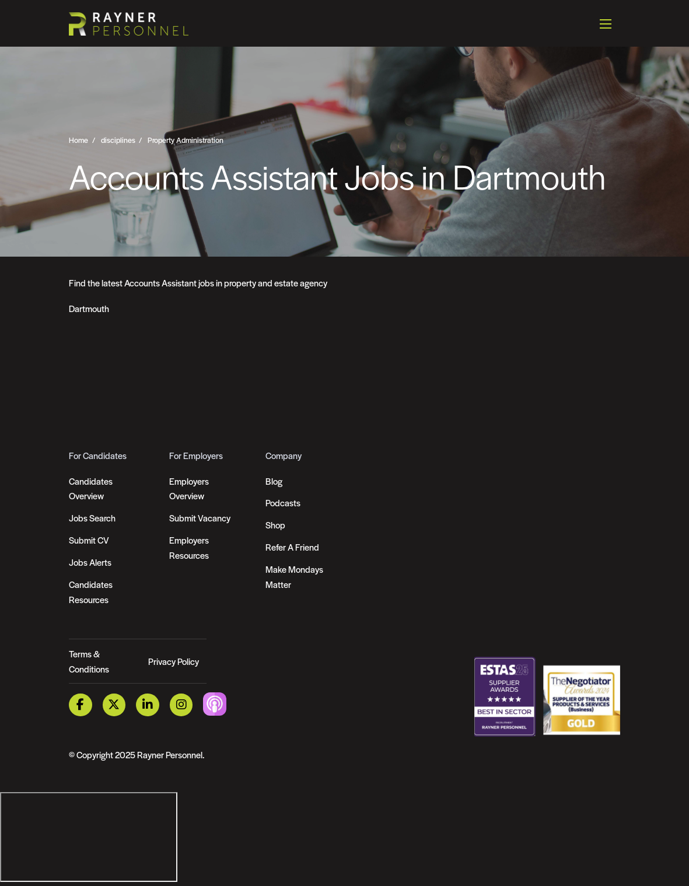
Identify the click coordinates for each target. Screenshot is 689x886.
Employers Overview (189, 488)
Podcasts (282, 502)
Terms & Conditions (89, 661)
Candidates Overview (91, 488)
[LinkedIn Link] (148, 705)
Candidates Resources (91, 591)
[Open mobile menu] (605, 23)
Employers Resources (189, 547)
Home (78, 140)
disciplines (118, 140)
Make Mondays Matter (294, 576)
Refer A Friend (292, 547)
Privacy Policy (173, 661)
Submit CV (89, 540)
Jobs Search (92, 518)
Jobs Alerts (90, 562)
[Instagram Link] (181, 705)
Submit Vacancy (199, 518)
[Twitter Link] (114, 705)
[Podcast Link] (215, 704)
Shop (275, 525)
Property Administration (185, 140)
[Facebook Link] (80, 705)
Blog (273, 481)
